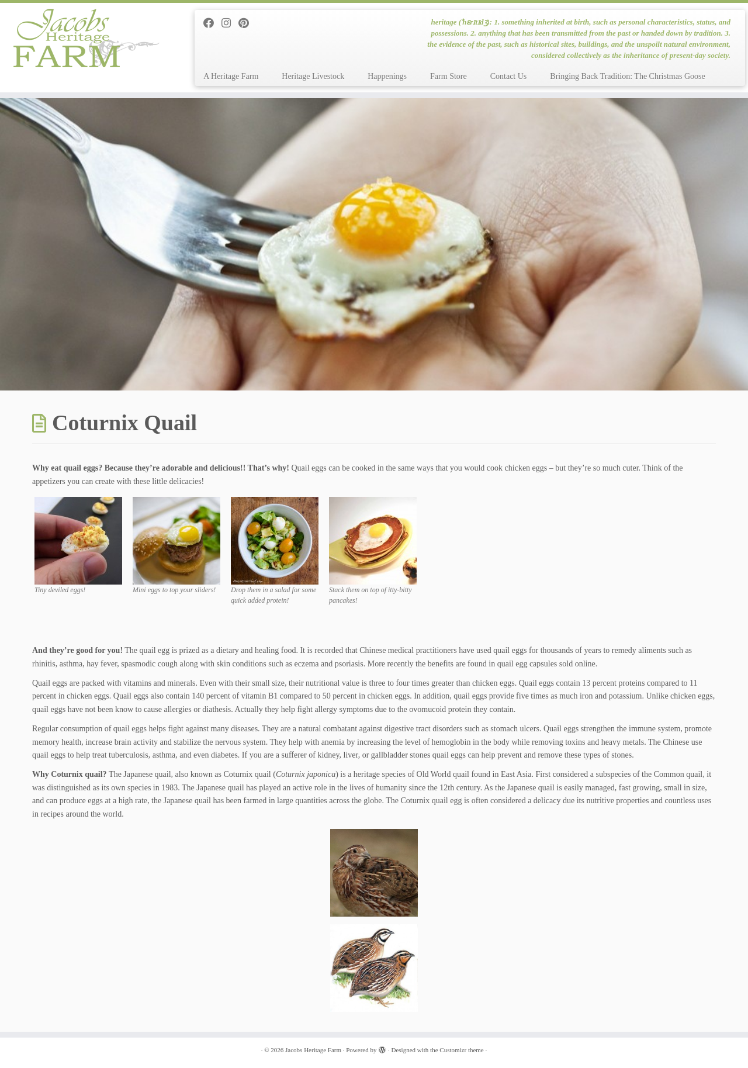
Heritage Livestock (313, 76)
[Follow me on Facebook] (212, 23)
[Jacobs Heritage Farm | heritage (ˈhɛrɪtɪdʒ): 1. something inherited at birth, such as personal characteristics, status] (86, 38)
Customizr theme (461, 1049)
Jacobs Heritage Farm (313, 1049)
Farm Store (448, 76)
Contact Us (508, 76)
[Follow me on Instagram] (229, 23)
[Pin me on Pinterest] (247, 23)
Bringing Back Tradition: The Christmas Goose (627, 76)
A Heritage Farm (230, 76)
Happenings (387, 76)
